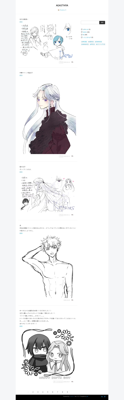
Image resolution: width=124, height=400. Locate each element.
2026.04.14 (67, 156)
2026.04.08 (67, 300)
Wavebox (62, 10)
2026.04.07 (67, 381)
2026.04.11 (67, 215)
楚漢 (90, 41)
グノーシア (100, 44)
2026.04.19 (67, 62)
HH (83, 41)
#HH (21, 22)
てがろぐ (72, 396)
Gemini (98, 41)
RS (92, 44)
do (87, 396)
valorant (85, 44)
